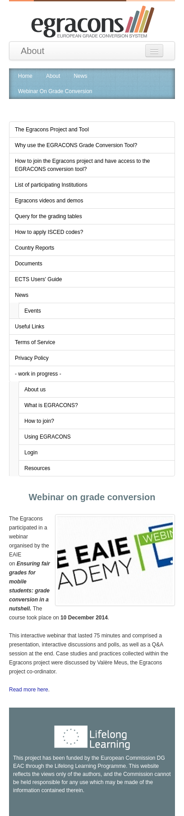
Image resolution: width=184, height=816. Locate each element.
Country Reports (34, 248)
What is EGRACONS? (51, 405)
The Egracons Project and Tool (52, 129)
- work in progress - (38, 374)
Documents (28, 263)
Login (30, 452)
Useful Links (29, 326)
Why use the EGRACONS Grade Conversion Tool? (76, 145)
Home (25, 76)
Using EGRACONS (47, 437)
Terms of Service (35, 342)
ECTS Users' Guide (38, 279)
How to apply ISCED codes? (49, 232)
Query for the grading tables (48, 216)
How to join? (39, 421)
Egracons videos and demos (49, 200)
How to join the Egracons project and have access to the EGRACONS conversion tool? (82, 165)
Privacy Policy (32, 358)
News (80, 76)
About (32, 51)
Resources (37, 468)
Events (32, 311)
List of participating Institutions (51, 185)
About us (35, 389)
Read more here (28, 689)
